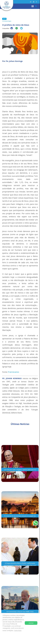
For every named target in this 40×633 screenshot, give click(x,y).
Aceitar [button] (31, 623)
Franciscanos (13, 372)
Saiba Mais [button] (17, 630)
